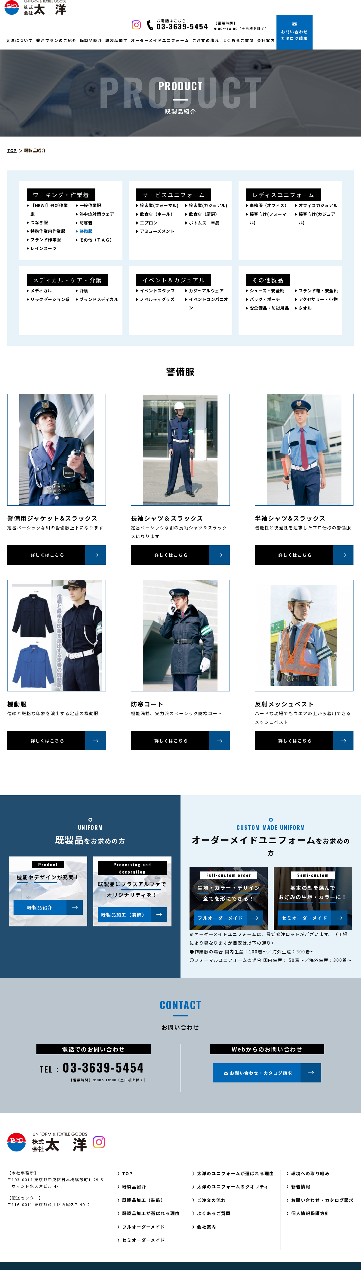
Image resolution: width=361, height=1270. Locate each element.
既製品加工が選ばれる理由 (151, 1213)
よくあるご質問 (238, 40)
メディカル (41, 290)
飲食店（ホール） (157, 214)
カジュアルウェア (206, 290)
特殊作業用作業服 (47, 231)
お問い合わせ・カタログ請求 (322, 1200)
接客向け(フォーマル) (268, 218)
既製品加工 (116, 40)
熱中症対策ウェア (96, 214)
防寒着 (86, 223)
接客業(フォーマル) (159, 205)
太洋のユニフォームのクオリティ (233, 1186)
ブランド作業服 (45, 239)
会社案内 (266, 40)
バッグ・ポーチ (265, 299)
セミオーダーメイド (315, 917)
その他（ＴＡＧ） (96, 240)
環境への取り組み (310, 1173)
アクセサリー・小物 (318, 299)
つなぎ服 (39, 222)
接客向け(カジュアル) (317, 218)
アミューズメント (157, 231)
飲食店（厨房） (204, 214)
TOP (12, 150)
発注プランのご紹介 (56, 40)
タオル (305, 308)
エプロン (148, 223)
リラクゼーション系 (50, 299)
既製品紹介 (91, 40)
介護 (83, 290)
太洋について (19, 40)
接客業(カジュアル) (208, 205)
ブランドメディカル (99, 299)
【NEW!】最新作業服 (49, 209)
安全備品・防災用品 (269, 308)
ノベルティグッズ (157, 299)
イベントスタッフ (157, 290)
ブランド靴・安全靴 (318, 290)
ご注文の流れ (205, 40)
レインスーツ (43, 248)
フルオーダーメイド (231, 917)
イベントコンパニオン (208, 303)
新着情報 (300, 1186)
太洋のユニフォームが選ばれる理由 (235, 1173)
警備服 (86, 231)
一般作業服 (90, 205)
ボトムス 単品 (204, 223)
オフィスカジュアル (318, 205)
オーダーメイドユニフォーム (160, 40)
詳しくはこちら (68, 554)
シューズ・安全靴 (267, 290)
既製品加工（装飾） (134, 914)
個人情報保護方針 (310, 1213)
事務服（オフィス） (269, 205)
